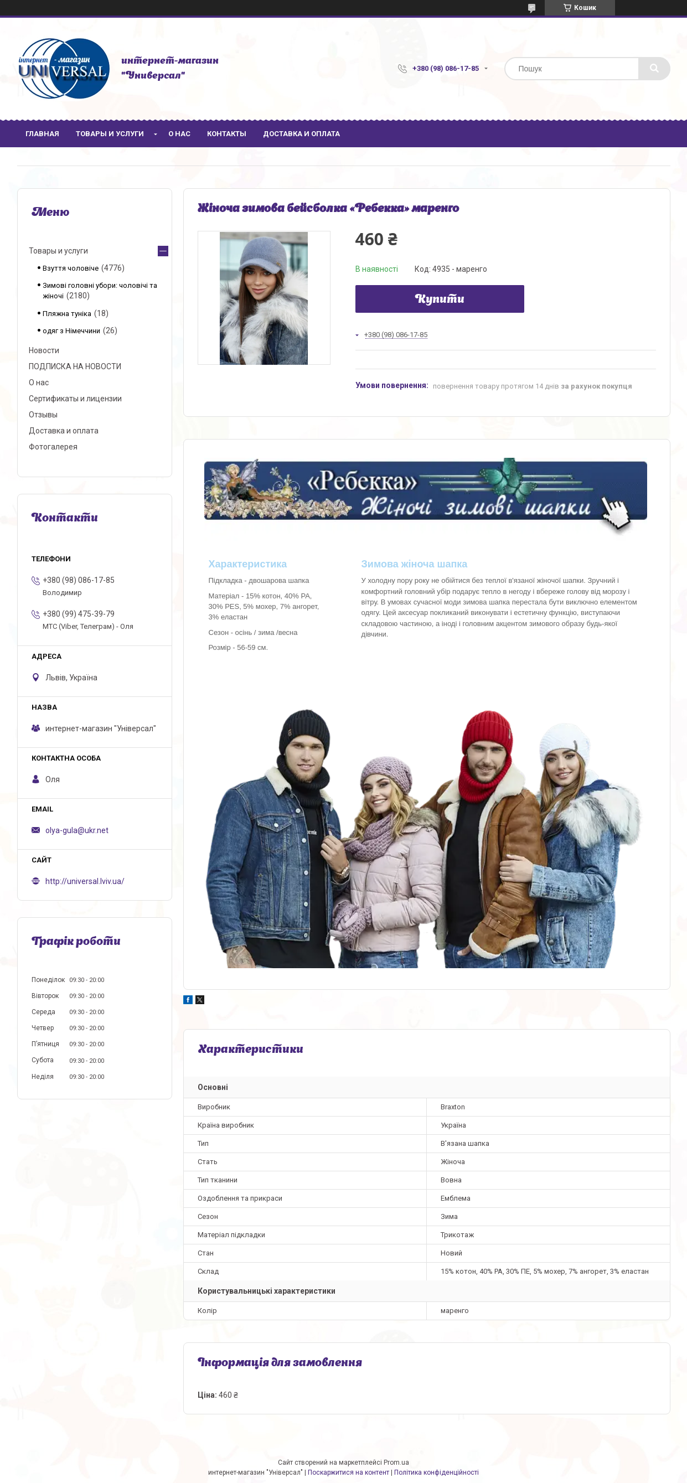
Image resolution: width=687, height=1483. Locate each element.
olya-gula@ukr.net (77, 830)
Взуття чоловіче (71, 268)
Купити (439, 300)
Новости (44, 350)
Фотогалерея (53, 446)
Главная (42, 134)
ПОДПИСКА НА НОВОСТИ (75, 366)
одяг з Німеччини (71, 331)
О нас (179, 134)
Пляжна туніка (67, 313)
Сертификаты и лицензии (75, 398)
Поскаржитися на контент (348, 1472)
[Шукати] (654, 68)
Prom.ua (396, 1462)
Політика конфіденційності (436, 1472)
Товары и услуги (110, 134)
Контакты (226, 134)
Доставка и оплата (301, 134)
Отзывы (43, 414)
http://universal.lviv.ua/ (85, 881)
